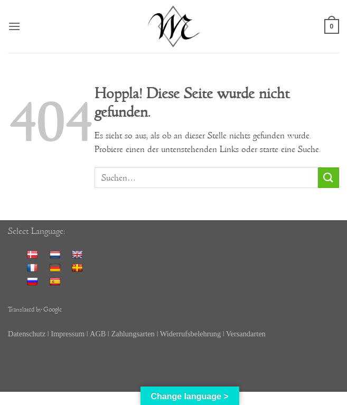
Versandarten (246, 333)
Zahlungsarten (132, 333)
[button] (14, 26)
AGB (98, 333)
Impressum (68, 333)
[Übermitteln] (328, 177)
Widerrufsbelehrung (191, 333)
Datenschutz (26, 333)
